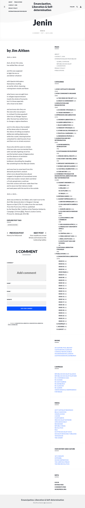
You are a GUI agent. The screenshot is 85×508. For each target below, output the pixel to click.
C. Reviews (60, 326)
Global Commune (63, 61)
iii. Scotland (63, 191)
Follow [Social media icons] (72, 6)
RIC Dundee (59, 380)
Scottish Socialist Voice (63, 432)
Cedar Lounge (60, 414)
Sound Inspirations (61, 460)
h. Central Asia (64, 233)
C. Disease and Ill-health (65, 156)
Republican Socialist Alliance (65, 374)
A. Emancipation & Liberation (67, 256)
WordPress (36, 502)
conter (57, 416)
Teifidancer (59, 436)
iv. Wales (62, 193)
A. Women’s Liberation (65, 119)
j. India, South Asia (65, 239)
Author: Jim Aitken (12, 224)
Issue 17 (61, 302)
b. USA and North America (68, 204)
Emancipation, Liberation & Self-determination (42, 7)
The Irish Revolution (62, 464)
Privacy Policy (13, 8)
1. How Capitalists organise (65, 89)
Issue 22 (61, 315)
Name (9, 283)
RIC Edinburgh (60, 384)
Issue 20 (61, 310)
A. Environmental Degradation (63, 145)
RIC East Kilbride (60, 382)
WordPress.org (60, 489)
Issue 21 (61, 313)
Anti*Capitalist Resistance (64, 410)
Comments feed (60, 487)
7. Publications (60, 253)
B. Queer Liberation (64, 122)
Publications (18, 2)
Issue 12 (61, 288)
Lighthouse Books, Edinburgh (65, 355)
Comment (10, 262)
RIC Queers (58, 388)
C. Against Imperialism (65, 199)
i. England (62, 185)
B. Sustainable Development (67, 151)
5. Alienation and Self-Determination (63, 139)
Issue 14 (61, 294)
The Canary (59, 438)
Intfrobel (58, 458)
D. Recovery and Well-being (67, 158)
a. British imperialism (66, 201)
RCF (42, 33)
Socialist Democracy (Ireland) (65, 434)
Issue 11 (61, 285)
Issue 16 (61, 299)
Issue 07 (61, 275)
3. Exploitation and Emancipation (62, 104)
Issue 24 (61, 321)
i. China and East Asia (66, 236)
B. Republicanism (63, 196)
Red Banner (59, 424)
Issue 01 (61, 261)
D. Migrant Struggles (64, 128)
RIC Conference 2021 (62, 378)
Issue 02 (42, 31)
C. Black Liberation (64, 125)
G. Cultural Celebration (65, 169)
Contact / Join (13, 5)
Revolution (59, 428)
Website (9, 299)
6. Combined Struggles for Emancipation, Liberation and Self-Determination (66, 176)
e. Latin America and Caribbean (66, 218)
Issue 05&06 (63, 272)
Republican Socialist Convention (64, 65)
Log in (57, 482)
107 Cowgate (59, 456)
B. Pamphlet (61, 324)
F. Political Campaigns (65, 133)
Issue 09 (61, 280)
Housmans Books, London (64, 353)
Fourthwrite (59, 418)
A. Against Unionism (64, 182)
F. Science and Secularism (66, 166)
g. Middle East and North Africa (68, 227)
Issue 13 (61, 291)
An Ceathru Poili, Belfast (63, 347)
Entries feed (59, 484)
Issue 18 (61, 305)
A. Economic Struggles (65, 110)
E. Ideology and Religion (65, 163)
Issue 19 (61, 307)
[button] (80, 7)
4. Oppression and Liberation (65, 115)
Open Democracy (61, 422)
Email (9, 291)
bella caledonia (60, 412)
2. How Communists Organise (65, 93)
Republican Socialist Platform (66, 376)
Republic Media (60, 426)
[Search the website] (77, 7)
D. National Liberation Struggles (65, 248)
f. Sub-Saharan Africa (67, 224)
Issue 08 (61, 277)
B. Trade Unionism (63, 112)
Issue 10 (61, 283)
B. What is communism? (65, 101)
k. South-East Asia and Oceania (67, 242)
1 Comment (35, 33)
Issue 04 (61, 269)
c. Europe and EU (65, 209)
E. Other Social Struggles (66, 130)
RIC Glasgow (59, 386)
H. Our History (62, 171)
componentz (48, 502)
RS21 (56, 430)
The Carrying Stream (62, 462)
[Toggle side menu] (4, 7)
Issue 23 (61, 318)
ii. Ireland (62, 188)
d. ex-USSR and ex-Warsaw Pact (68, 212)
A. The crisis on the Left (65, 98)
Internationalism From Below (18, 11)
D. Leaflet (60, 329)
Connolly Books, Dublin (63, 351)
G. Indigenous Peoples (64, 136)
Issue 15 (61, 296)
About (10, 2)
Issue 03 (61, 266)
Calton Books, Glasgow (63, 349)
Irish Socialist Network (63, 420)
